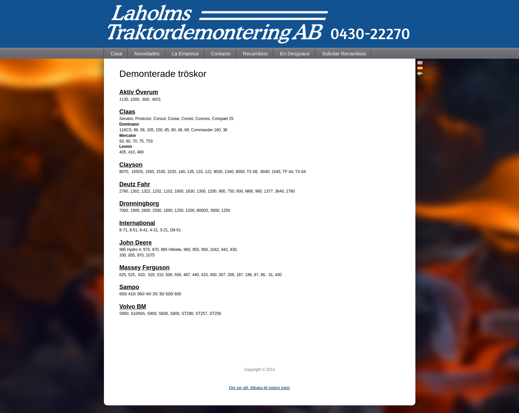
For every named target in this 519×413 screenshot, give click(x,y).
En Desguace (295, 53)
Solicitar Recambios (344, 53)
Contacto (221, 53)
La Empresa (185, 53)
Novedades (147, 53)
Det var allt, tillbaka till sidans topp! (259, 387)
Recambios (255, 53)
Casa (116, 53)
